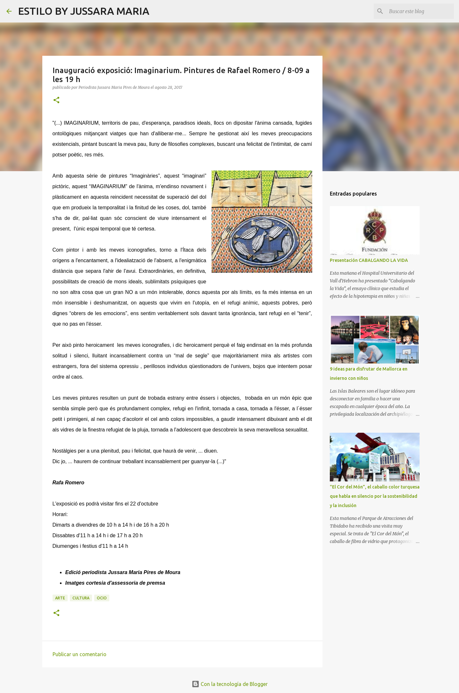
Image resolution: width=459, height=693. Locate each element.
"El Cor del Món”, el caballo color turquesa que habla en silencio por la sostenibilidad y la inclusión (375, 496)
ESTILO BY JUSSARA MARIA (83, 11)
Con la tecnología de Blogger (230, 684)
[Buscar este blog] (420, 11)
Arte (60, 598)
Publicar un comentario (79, 654)
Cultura (80, 598)
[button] (56, 100)
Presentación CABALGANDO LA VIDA (369, 260)
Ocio (102, 598)
